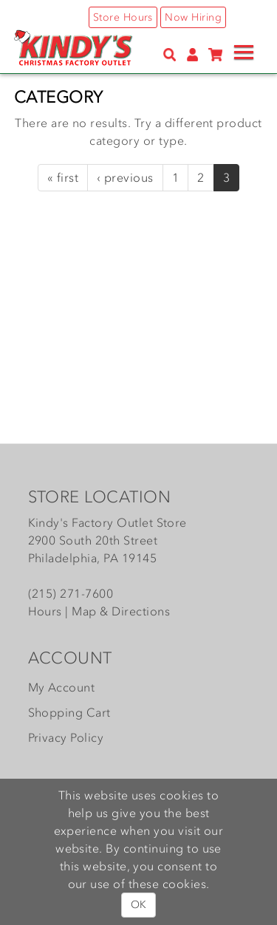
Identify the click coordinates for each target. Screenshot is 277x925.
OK (138, 904)
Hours (45, 611)
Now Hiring (193, 17)
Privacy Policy (66, 737)
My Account (61, 687)
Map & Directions (121, 611)
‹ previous (125, 177)
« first (62, 177)
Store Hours (123, 17)
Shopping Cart (69, 712)
